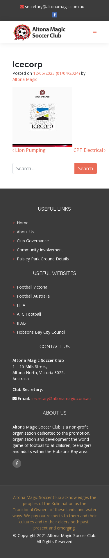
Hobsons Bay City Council (41, 332)
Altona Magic (24, 79)
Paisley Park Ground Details (43, 259)
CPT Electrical (90, 150)
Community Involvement (40, 250)
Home (22, 223)
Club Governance (33, 241)
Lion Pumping (29, 150)
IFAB (21, 323)
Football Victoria (32, 287)
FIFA (21, 305)
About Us (25, 232)
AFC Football (29, 314)
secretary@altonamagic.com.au (52, 6)
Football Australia (33, 296)
